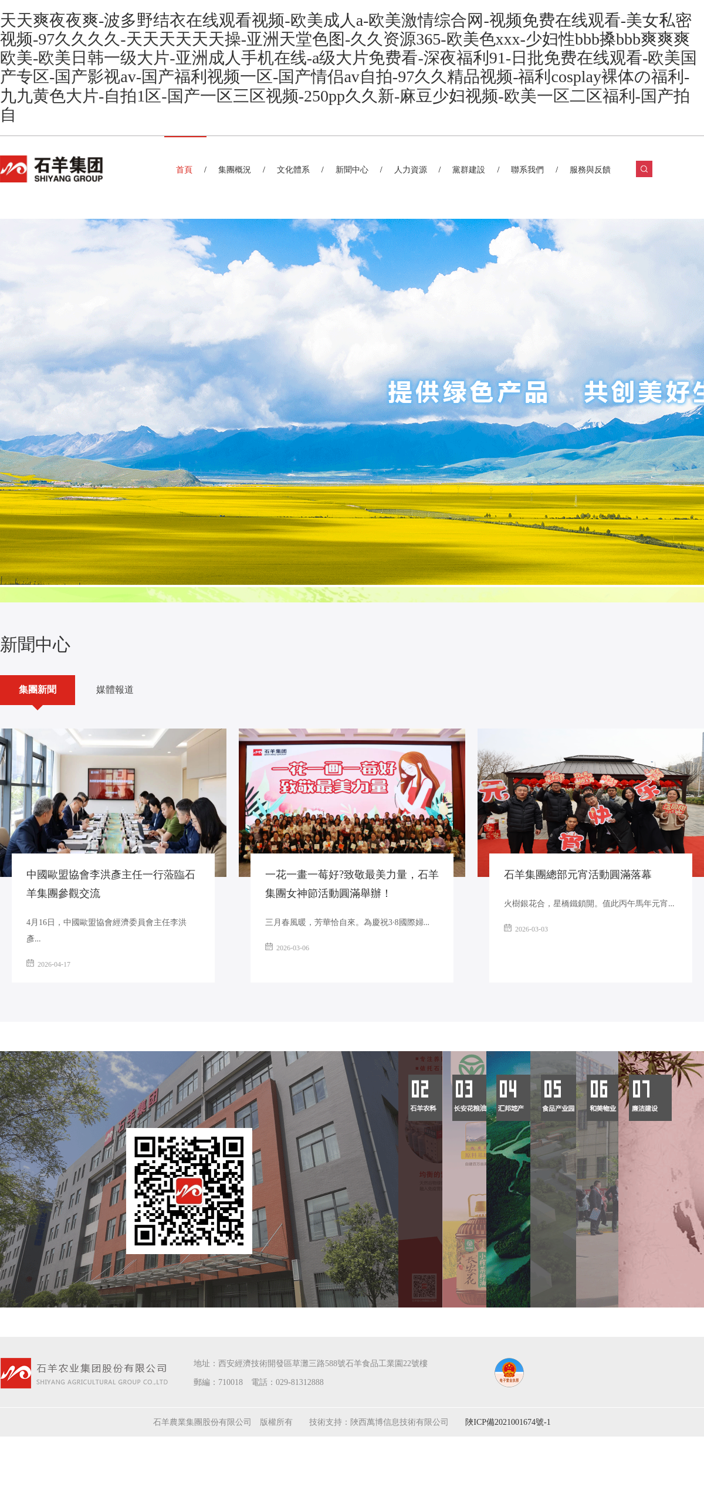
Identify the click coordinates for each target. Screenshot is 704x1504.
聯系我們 (527, 169)
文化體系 (293, 169)
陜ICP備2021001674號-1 (507, 1422)
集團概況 (234, 169)
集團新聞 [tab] (37, 690)
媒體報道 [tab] (115, 690)
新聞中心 (352, 169)
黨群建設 (468, 169)
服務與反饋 (590, 169)
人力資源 (410, 169)
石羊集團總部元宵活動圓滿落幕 (578, 874)
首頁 (184, 169)
